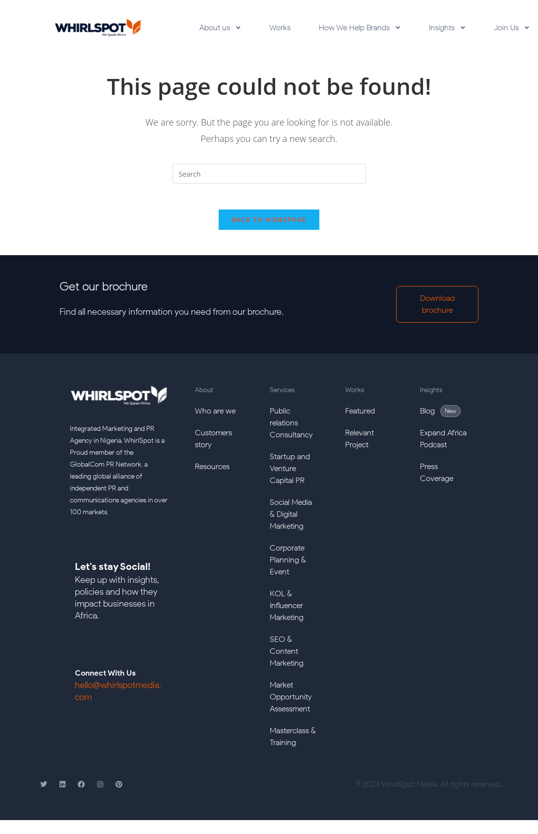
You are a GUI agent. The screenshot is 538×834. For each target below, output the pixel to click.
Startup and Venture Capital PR (290, 472)
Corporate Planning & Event (288, 564)
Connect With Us (105, 678)
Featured (360, 415)
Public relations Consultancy (291, 427)
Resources (212, 471)
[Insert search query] (269, 174)
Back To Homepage (269, 223)
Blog (427, 415)
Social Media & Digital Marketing (291, 518)
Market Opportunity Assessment (291, 701)
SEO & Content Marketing (286, 655)
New (450, 415)
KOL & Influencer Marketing (286, 609)
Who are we (215, 415)
